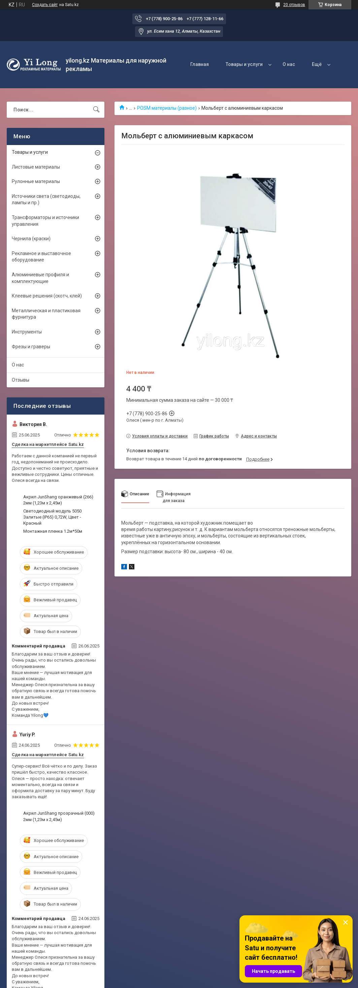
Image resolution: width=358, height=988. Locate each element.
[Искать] (96, 110)
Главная (199, 64)
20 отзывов (294, 4)
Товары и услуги (244, 64)
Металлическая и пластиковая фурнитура (46, 314)
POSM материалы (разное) (167, 108)
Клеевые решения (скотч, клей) (47, 295)
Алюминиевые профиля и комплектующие (40, 278)
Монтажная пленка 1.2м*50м (52, 531)
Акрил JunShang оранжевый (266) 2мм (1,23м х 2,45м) (58, 499)
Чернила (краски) (31, 238)
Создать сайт (45, 4)
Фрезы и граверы (31, 346)
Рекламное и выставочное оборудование (41, 257)
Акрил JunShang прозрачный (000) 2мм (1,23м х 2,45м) (59, 816)
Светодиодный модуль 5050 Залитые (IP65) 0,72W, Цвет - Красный (52, 517)
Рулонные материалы (36, 181)
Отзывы (20, 380)
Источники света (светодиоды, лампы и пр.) (46, 199)
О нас (289, 64)
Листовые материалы (36, 167)
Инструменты (27, 331)
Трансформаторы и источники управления (45, 221)
